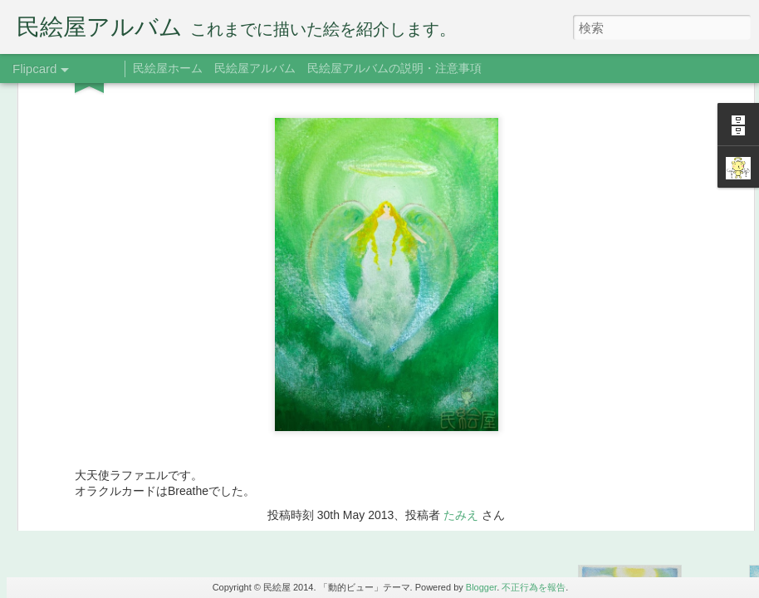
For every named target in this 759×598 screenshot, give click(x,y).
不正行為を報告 (534, 587)
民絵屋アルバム (255, 68)
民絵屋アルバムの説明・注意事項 (394, 68)
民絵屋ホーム (168, 68)
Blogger (481, 587)
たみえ (460, 241)
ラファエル (407, 265)
